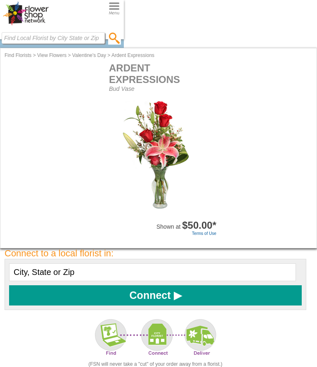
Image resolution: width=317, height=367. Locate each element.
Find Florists (18, 55)
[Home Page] (26, 25)
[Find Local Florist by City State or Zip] (53, 38)
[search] (114, 38)
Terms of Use (204, 233)
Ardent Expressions (132, 55)
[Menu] (114, 9)
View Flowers (51, 55)
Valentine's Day (89, 55)
